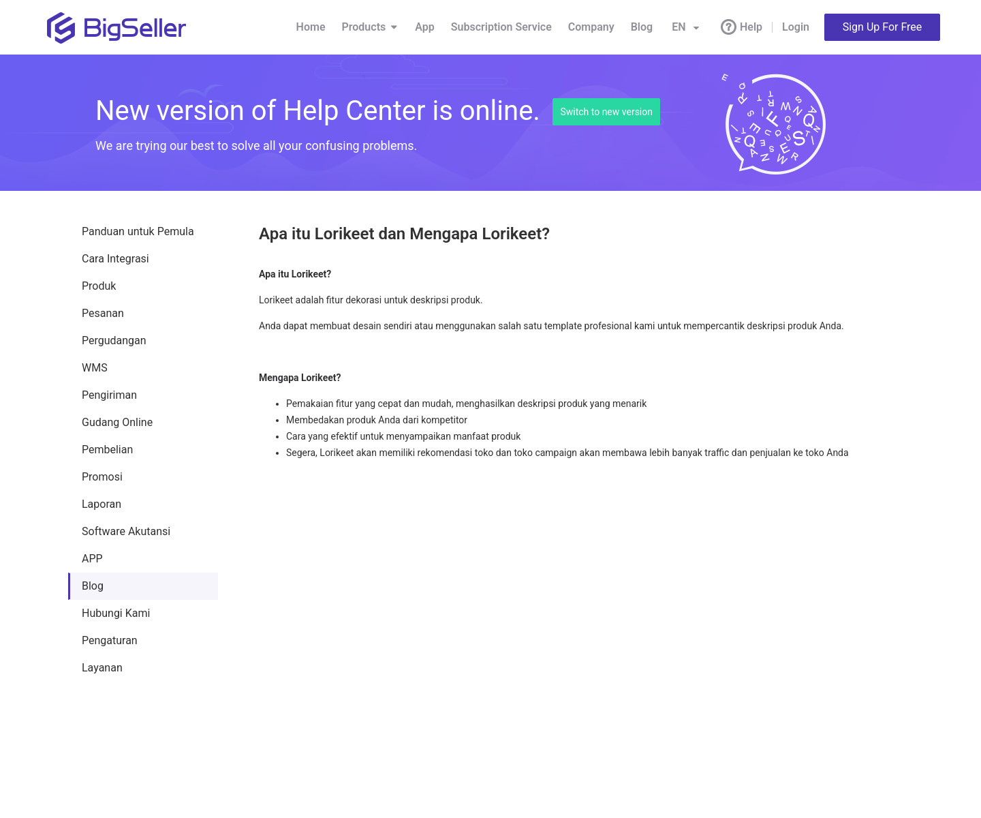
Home (311, 26)
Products (370, 27)
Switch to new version (606, 111)
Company (591, 26)
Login (795, 26)
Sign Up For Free (882, 26)
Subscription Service (501, 26)
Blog (642, 26)
